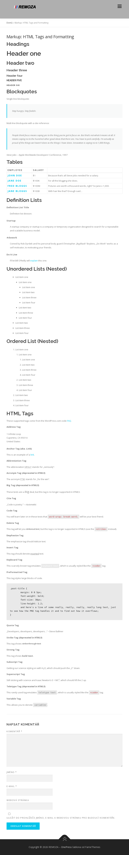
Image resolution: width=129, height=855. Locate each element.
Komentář (14, 731)
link (32, 454)
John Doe (15, 175)
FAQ (69, 420)
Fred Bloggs (17, 185)
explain (34, 260)
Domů (10, 22)
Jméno (12, 772)
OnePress (66, 847)
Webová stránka (18, 800)
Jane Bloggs (17, 191)
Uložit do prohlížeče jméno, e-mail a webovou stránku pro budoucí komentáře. (61, 817)
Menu (119, 6)
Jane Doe (15, 180)
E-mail (12, 786)
